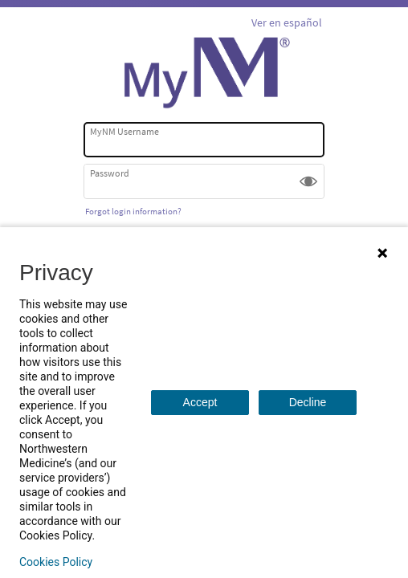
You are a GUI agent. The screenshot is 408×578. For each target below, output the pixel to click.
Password (109, 173)
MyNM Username (124, 131)
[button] (308, 181)
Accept (200, 402)
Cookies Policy (55, 562)
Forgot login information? (133, 211)
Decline (308, 402)
